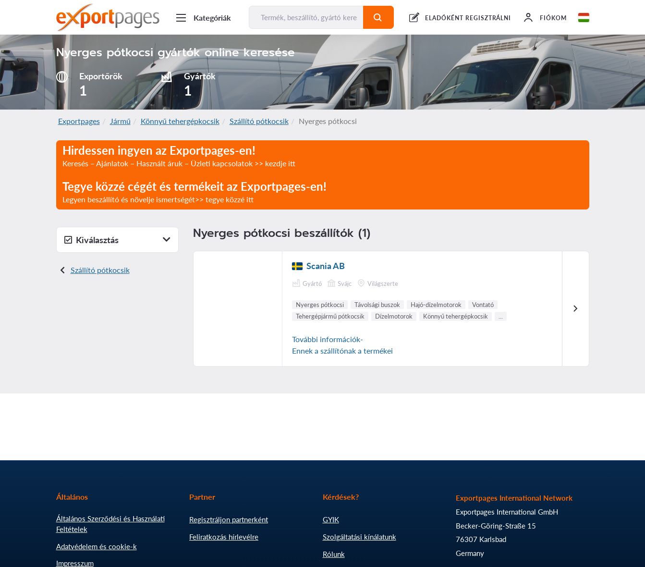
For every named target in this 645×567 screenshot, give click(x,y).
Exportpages (79, 120)
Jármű (120, 120)
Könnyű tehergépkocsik (180, 120)
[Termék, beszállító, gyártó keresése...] (306, 17)
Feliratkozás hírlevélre (223, 536)
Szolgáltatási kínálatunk (359, 536)
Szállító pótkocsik (259, 120)
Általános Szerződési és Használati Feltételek (110, 523)
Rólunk (334, 554)
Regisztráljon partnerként (228, 519)
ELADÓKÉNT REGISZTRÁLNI (468, 18)
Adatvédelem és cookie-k (96, 546)
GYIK (331, 519)
